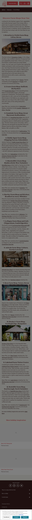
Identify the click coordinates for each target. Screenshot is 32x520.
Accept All (16, 517)
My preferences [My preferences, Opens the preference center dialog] (6, 517)
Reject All (24, 517)
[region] (16, 514)
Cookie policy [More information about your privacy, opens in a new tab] (20, 514)
